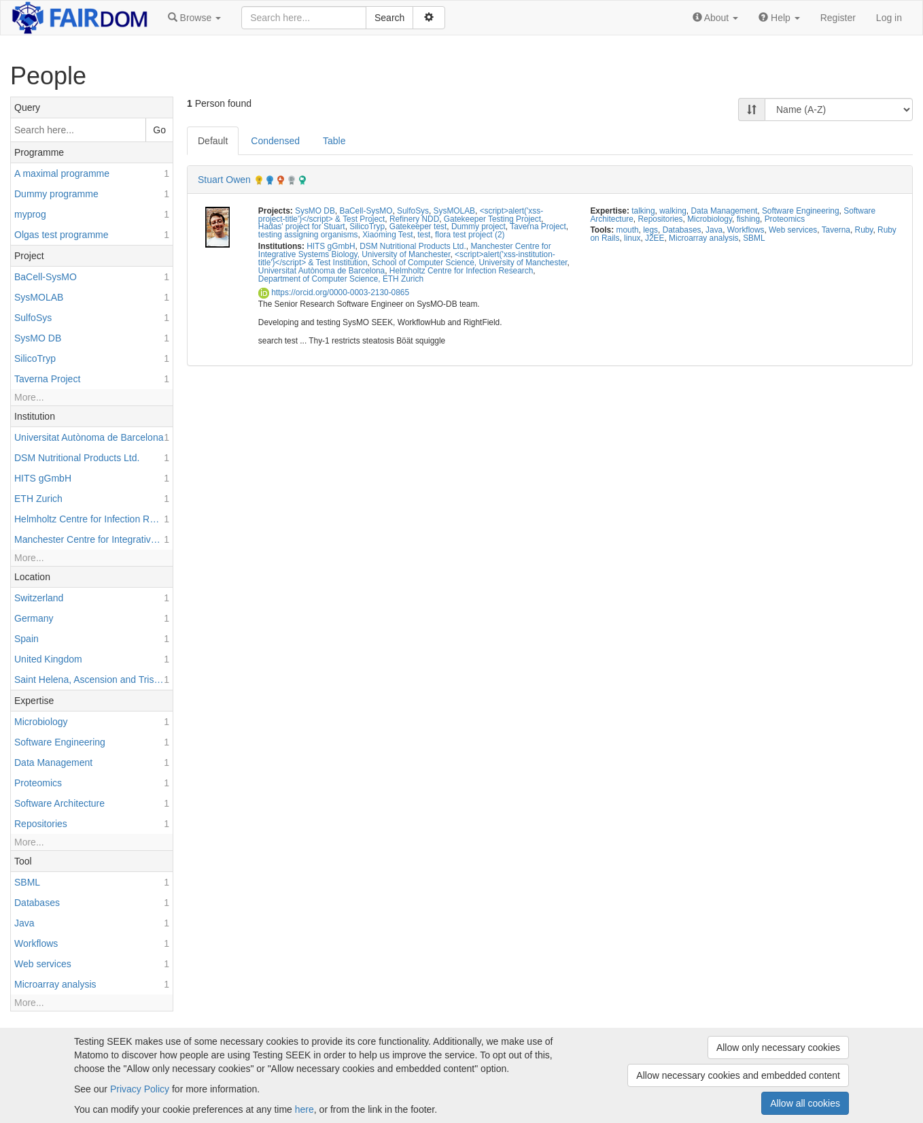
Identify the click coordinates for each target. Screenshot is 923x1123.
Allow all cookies (805, 1103)
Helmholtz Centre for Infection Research (461, 270)
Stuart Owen (224, 179)
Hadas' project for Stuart (301, 226)
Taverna (836, 230)
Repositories (660, 219)
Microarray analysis (703, 238)
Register (838, 17)
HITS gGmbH (331, 246)
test (423, 234)
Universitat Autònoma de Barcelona (321, 270)
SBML (754, 238)
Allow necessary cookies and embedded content (738, 1075)
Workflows (746, 230)
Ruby (864, 230)
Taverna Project (538, 226)
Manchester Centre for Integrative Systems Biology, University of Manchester (404, 250)
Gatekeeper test (418, 226)
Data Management (724, 211)
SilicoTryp (367, 226)
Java (714, 230)
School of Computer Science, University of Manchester (470, 262)
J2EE (654, 238)
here (304, 1109)
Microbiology (709, 219)
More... (29, 397)
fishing (748, 219)
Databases (682, 230)
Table (334, 140)
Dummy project (478, 226)
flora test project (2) (469, 234)
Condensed (275, 140)
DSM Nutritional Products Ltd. (413, 246)
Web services (793, 230)
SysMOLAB (454, 211)
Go (159, 129)
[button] (194, 18)
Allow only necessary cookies (778, 1047)
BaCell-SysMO (365, 211)
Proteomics (785, 219)
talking (643, 211)
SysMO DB (315, 211)
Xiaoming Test (387, 234)
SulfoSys (413, 211)
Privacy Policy (139, 1089)
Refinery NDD (414, 219)
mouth (627, 230)
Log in (889, 17)
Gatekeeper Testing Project (492, 219)
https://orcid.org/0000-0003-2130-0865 (333, 292)
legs (650, 230)
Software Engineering (800, 211)
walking (672, 211)
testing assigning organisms (308, 234)
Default (213, 140)
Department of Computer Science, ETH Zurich (340, 279)
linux (632, 238)
